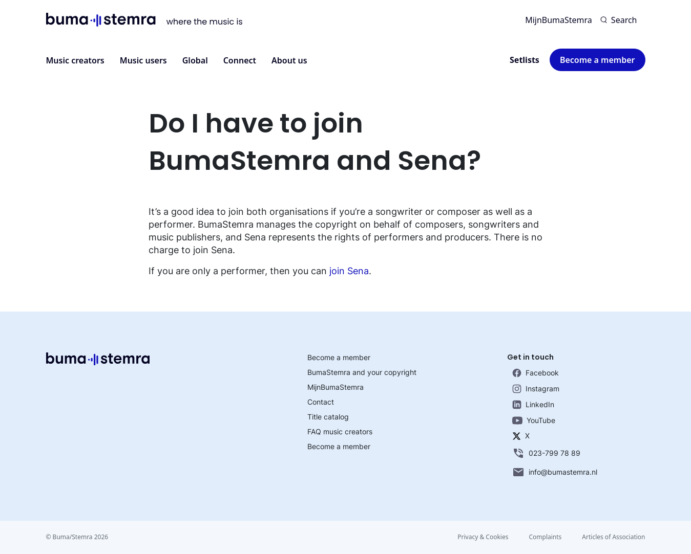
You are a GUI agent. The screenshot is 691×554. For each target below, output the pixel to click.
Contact (320, 401)
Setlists (524, 59)
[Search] (618, 20)
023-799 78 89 (546, 453)
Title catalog (328, 416)
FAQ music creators (339, 431)
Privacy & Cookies (482, 537)
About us (289, 60)
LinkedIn (533, 404)
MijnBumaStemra (558, 20)
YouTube (533, 420)
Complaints (545, 537)
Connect (239, 60)
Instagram (535, 388)
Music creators (75, 60)
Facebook (535, 373)
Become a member (597, 59)
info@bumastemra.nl (554, 472)
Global (195, 60)
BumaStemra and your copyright (361, 372)
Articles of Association (613, 537)
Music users (143, 60)
